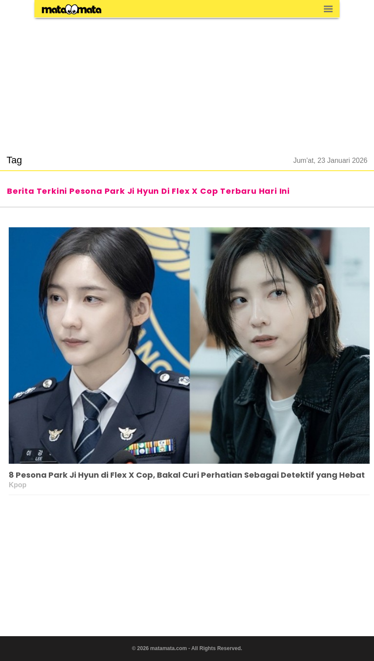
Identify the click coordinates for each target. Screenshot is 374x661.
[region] (187, 81)
